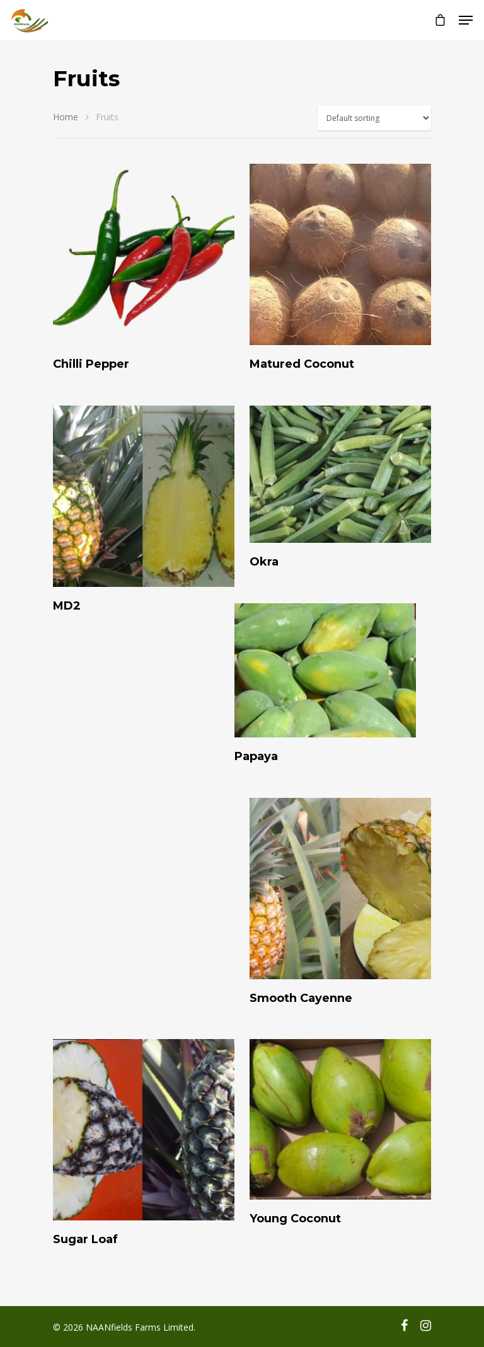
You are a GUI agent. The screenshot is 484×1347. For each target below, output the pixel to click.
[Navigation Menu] (466, 20)
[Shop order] (374, 118)
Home (65, 117)
